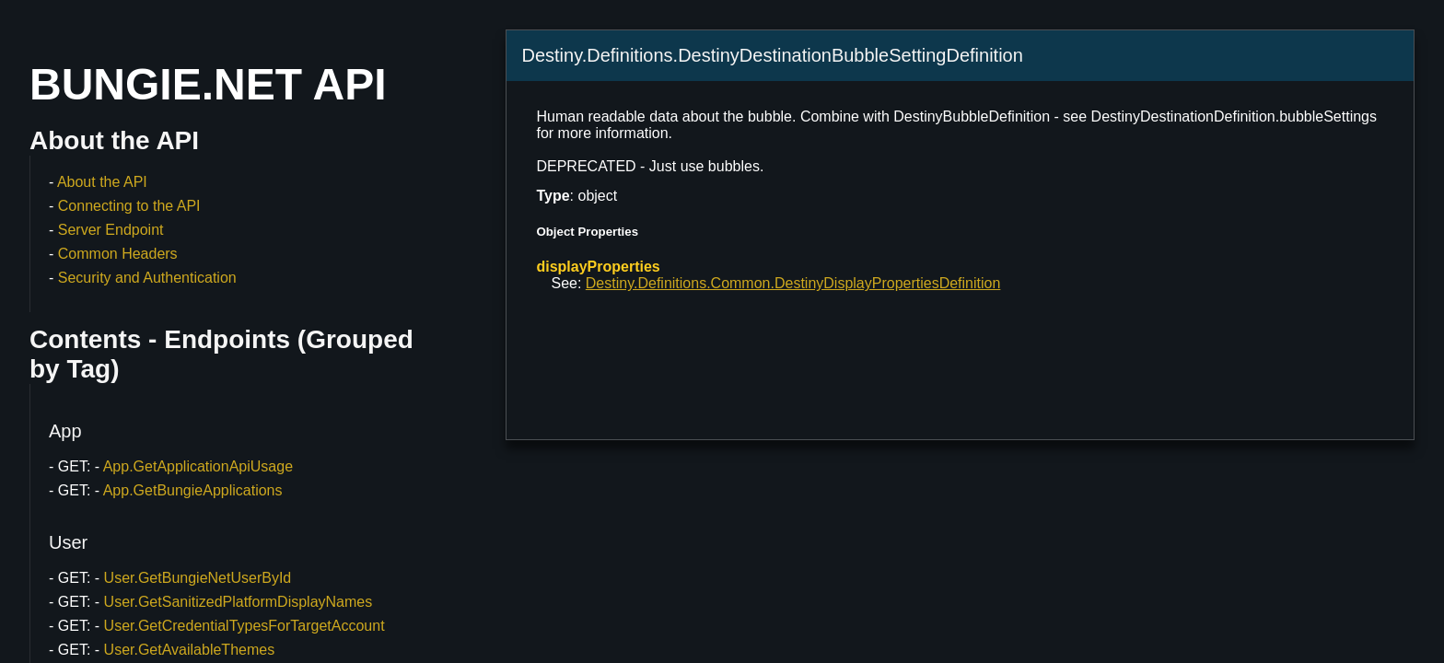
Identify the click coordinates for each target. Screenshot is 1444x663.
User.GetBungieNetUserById (198, 578)
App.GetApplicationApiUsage (198, 466)
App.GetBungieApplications (193, 490)
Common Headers (118, 254)
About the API (102, 182)
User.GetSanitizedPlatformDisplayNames (238, 602)
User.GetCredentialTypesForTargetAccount (244, 626)
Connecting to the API (129, 206)
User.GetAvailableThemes (189, 649)
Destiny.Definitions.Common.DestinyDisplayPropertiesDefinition (793, 283)
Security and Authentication (147, 277)
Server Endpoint (111, 230)
